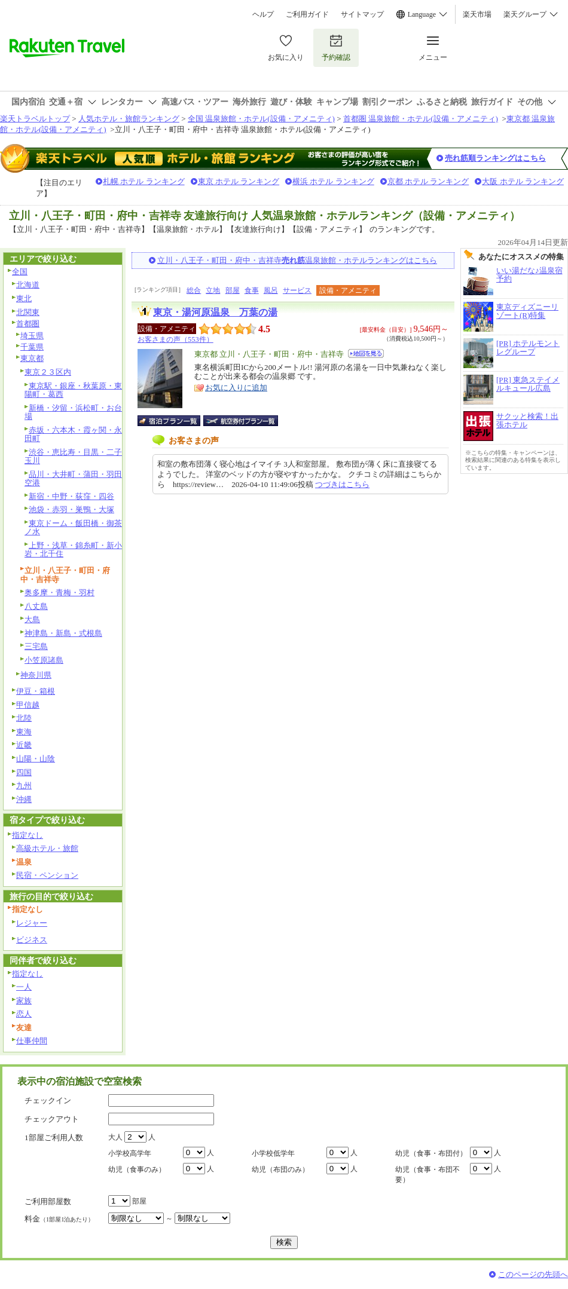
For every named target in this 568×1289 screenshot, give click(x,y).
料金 (59, 1218)
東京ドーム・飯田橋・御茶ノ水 (73, 528)
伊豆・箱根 (35, 691)
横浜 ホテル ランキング (333, 181)
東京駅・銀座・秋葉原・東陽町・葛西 (73, 390)
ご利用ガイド (307, 14)
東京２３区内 (48, 372)
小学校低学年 (273, 1153)
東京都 (32, 358)
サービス (297, 290)
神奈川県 (35, 674)
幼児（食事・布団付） (431, 1153)
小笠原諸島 (44, 660)
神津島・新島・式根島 (63, 633)
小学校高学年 (129, 1153)
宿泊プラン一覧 (175, 420)
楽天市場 (477, 14)
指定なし (27, 835)
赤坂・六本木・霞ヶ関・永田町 (73, 434)
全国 (20, 271)
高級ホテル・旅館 (47, 848)
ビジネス (31, 939)
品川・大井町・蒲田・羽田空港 (73, 479)
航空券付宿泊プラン (240, 420)
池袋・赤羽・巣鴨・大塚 (71, 509)
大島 (32, 619)
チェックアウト (52, 1119)
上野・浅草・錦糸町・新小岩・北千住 (73, 550)
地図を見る (366, 353)
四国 (24, 772)
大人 (115, 1137)
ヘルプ (263, 14)
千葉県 (32, 346)
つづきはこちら (342, 484)
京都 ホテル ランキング (428, 181)
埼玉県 (32, 335)
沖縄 (24, 799)
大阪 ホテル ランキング (523, 181)
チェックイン (48, 1100)
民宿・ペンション (47, 875)
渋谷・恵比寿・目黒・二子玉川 (73, 457)
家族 (24, 1000)
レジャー (31, 922)
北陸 (24, 718)
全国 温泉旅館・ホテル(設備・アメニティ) (261, 118)
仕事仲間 (31, 1040)
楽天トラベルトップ (35, 118)
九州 (24, 785)
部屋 (232, 290)
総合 (194, 290)
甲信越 (27, 704)
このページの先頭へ (533, 1274)
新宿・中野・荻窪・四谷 (71, 496)
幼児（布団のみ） (280, 1169)
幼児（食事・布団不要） (427, 1174)
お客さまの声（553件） (175, 339)
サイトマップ (362, 14)
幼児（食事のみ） (137, 1169)
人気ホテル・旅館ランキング (128, 118)
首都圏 (27, 323)
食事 (252, 290)
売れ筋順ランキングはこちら (495, 158)
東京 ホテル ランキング (239, 181)
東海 (24, 731)
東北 (24, 298)
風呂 (271, 290)
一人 (24, 986)
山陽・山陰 (35, 758)
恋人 (24, 1013)
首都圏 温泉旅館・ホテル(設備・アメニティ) (420, 118)
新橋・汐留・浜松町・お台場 (73, 412)
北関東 (27, 312)
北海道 (27, 284)
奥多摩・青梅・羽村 (59, 592)
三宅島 (36, 646)
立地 (213, 290)
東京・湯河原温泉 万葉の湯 (215, 312)
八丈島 (36, 606)
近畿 (24, 744)
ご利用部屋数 (48, 1201)
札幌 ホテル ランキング (144, 181)
